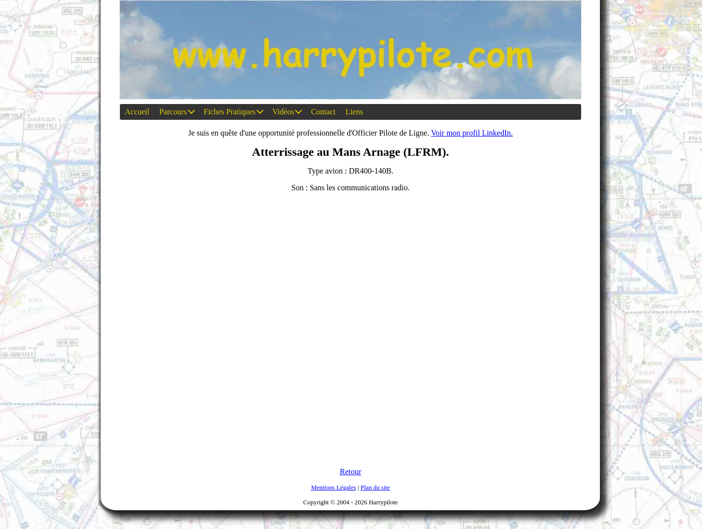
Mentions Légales (333, 487)
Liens (354, 111)
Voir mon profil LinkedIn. (472, 133)
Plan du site (375, 487)
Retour (351, 471)
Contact (323, 111)
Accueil (137, 111)
